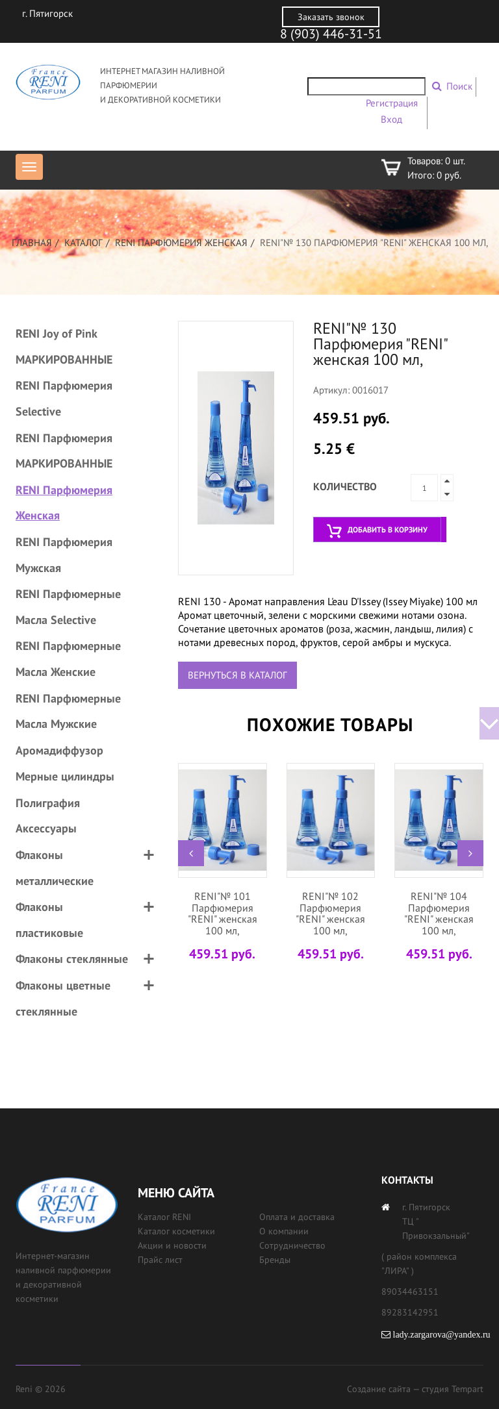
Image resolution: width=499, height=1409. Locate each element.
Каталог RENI (164, 1217)
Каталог (83, 242)
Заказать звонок (331, 17)
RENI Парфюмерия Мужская (64, 554)
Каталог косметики (176, 1231)
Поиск (459, 86)
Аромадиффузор (59, 750)
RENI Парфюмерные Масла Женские (68, 658)
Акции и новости (172, 1245)
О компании (284, 1231)
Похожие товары (330, 724)
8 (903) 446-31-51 (331, 33)
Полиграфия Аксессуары (48, 815)
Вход (391, 119)
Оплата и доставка (297, 1217)
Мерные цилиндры (65, 776)
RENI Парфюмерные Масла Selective (68, 606)
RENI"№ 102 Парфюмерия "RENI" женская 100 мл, (330, 913)
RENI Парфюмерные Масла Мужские (68, 711)
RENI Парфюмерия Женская (181, 242)
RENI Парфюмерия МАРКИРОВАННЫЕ (64, 450)
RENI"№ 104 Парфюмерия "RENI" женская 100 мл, (439, 913)
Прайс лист (160, 1260)
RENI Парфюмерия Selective (64, 398)
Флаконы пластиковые (49, 919)
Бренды (274, 1260)
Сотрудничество (292, 1245)
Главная (32, 242)
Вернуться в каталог (237, 675)
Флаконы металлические (55, 867)
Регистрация (392, 103)
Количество (345, 486)
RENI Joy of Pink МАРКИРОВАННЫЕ (64, 346)
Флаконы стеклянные (72, 958)
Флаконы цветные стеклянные (63, 998)
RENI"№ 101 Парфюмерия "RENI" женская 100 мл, (222, 913)
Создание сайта (379, 1389)
